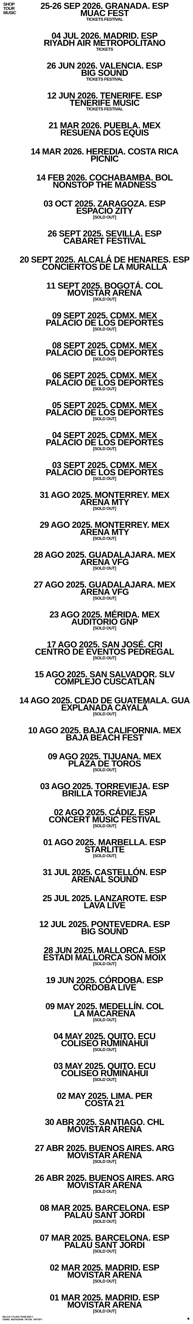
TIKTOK (28, 1319)
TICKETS (104, 49)
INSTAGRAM (17, 1319)
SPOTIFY (37, 1319)
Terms (6, 1319)
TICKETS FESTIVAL (104, 109)
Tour (8, 8)
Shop (9, 4)
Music (9, 13)
